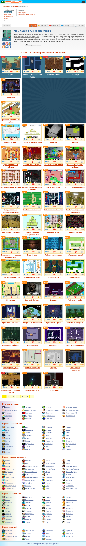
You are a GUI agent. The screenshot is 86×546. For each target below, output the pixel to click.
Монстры (26, 508)
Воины (6, 500)
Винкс (25, 463)
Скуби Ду (67, 480)
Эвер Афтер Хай (69, 488)
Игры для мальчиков (50, 410)
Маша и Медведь (69, 472)
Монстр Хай (27, 474)
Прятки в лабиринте (53, 178)
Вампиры (27, 497)
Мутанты (46, 508)
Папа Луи (47, 477)
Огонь (66, 438)
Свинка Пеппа (28, 480)
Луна (65, 435)
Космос (6, 435)
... (4, 20)
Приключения (68, 416)
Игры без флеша (69, 407)
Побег (5, 444)
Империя (47, 432)
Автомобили (28, 530)
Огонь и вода (8, 477)
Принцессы (67, 514)
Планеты (67, 441)
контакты (41, 544)
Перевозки (47, 441)
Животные (67, 502)
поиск (35, 544)
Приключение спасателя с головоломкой (11, 247)
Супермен (67, 483)
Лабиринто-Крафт (75, 291)
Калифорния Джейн (10, 359)
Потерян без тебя (32, 381)
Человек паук (8, 488)
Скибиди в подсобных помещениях (75, 202)
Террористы (7, 522)
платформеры (8, 16)
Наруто (46, 474)
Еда (5, 432)
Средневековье (69, 444)
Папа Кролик (32, 246)
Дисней (6, 466)
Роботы (26, 516)
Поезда (26, 536)
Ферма (66, 446)
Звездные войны (69, 466)
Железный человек (30, 466)
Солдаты (47, 519)
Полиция (6, 514)
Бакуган (26, 460)
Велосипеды (48, 530)
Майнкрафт (47, 413)
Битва (25, 427)
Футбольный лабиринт (32, 201)
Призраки (47, 514)
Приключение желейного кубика (10, 112)
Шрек (45, 488)
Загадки (26, 407)
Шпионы (66, 522)
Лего (45, 435)
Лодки (45, 533)
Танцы (26, 446)
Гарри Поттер (48, 463)
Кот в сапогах (28, 469)
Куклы (66, 505)
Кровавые (27, 413)
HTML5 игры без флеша (33, 45)
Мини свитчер (75, 268)
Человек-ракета (32, 336)
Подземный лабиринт (10, 336)
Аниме (6, 407)
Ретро (5, 418)
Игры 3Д (46, 407)
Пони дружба (68, 477)
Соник (46, 483)
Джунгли (46, 430)
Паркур (26, 441)
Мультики (47, 438)
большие (80, 25)
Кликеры (6, 413)
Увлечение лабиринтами (32, 133)
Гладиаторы (27, 500)
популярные (67, 25)
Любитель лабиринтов (75, 336)
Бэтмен (6, 463)
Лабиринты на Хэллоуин (53, 201)
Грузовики (7, 533)
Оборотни (27, 511)
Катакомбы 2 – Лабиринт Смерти (10, 382)
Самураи (6, 519)
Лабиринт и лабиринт (53, 246)
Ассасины (7, 497)
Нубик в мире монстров (32, 156)
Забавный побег (10, 133)
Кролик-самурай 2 (53, 268)
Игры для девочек (9, 410)
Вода (5, 430)
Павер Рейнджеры (30, 477)
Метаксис (53, 133)
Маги (5, 508)
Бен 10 (46, 460)
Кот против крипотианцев (75, 178)
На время (7, 416)
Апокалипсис (8, 427)
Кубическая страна (53, 314)
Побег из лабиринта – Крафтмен (75, 157)
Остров (6, 441)
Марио (46, 472)
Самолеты (67, 536)
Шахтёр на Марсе (53, 65)
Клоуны (26, 505)
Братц (66, 460)
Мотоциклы (67, 533)
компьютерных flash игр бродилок (26, 37)
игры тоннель (22, 12)
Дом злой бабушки (32, 291)
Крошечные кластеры (10, 314)
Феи (45, 522)
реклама (56, 544)
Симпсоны (47, 480)
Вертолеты (67, 530)
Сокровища (47, 444)
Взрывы (66, 427)
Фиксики (26, 486)
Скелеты (26, 519)
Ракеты (46, 536)
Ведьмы (46, 497)
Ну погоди (67, 474)
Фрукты (6, 449)
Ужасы (46, 446)
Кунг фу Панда (48, 469)
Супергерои (7, 446)
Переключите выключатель (75, 360)
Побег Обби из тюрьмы (53, 156)
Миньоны (6, 474)
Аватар (6, 460)
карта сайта (48, 544)
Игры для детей (29, 410)
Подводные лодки (9, 536)
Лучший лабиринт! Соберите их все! (32, 225)
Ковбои (46, 505)
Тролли (26, 522)
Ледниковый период (70, 469)
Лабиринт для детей (32, 268)
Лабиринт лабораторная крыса (32, 67)
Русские (26, 418)
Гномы (46, 500)
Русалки (46, 516)
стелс (6, 18)
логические (7, 14)
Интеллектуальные (70, 410)
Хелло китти (68, 486)
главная (29, 544)
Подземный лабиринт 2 (75, 314)
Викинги (66, 497)
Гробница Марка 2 (75, 223)
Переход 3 (75, 65)
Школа (6, 452)
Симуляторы (48, 418)
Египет (66, 430)
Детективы (7, 502)
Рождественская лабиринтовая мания (10, 202)
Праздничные (48, 416)
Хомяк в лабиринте (32, 359)
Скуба (10, 65)
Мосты (26, 438)
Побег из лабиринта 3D (10, 268)
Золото (26, 432)
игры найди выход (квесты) (26, 14)
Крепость (27, 435)
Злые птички (8, 469)
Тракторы (47, 539)
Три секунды (53, 381)
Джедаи (26, 502)
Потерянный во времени (32, 314)
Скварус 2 (53, 359)
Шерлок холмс (28, 488)
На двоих (27, 416)
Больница (47, 427)
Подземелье (28, 444)
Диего (66, 463)
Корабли (26, 533)
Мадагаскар (7, 472)
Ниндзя (6, 511)
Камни (66, 432)
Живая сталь (48, 466)
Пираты (46, 511)
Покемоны (67, 511)
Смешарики (7, 483)
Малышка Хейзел (29, 472)
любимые (54, 25)
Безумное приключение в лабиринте (32, 179)
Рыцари (66, 516)
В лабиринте (53, 336)
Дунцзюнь (10, 88)
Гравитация (27, 430)
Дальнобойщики (69, 500)
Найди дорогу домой (75, 246)
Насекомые (67, 508)
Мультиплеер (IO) (69, 413)
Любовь (6, 438)
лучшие (43, 25)
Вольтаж (53, 291)
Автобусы (7, 530)
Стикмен (66, 519)
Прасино (75, 133)
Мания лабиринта (53, 223)
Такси (5, 539)
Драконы (46, 502)
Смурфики (27, 483)
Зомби (6, 505)
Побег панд (10, 291)
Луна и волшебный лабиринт (10, 157)
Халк (45, 486)
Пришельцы (7, 516)
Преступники (28, 514)
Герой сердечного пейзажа (10, 178)
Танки (25, 539)
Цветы (26, 449)
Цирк (45, 449)
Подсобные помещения (10, 223)
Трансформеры (9, 486)
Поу (5, 480)
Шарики (66, 449)
